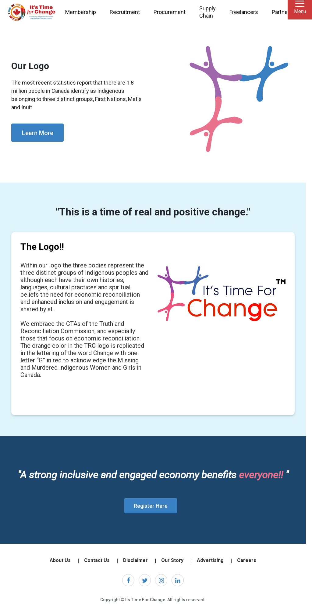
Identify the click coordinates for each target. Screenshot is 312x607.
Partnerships (287, 12)
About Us (60, 560)
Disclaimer (135, 560)
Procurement (170, 12)
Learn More (37, 133)
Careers (246, 560)
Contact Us (97, 560)
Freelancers (243, 12)
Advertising (210, 560)
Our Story (172, 560)
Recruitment (125, 12)
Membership (80, 12)
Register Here (151, 506)
